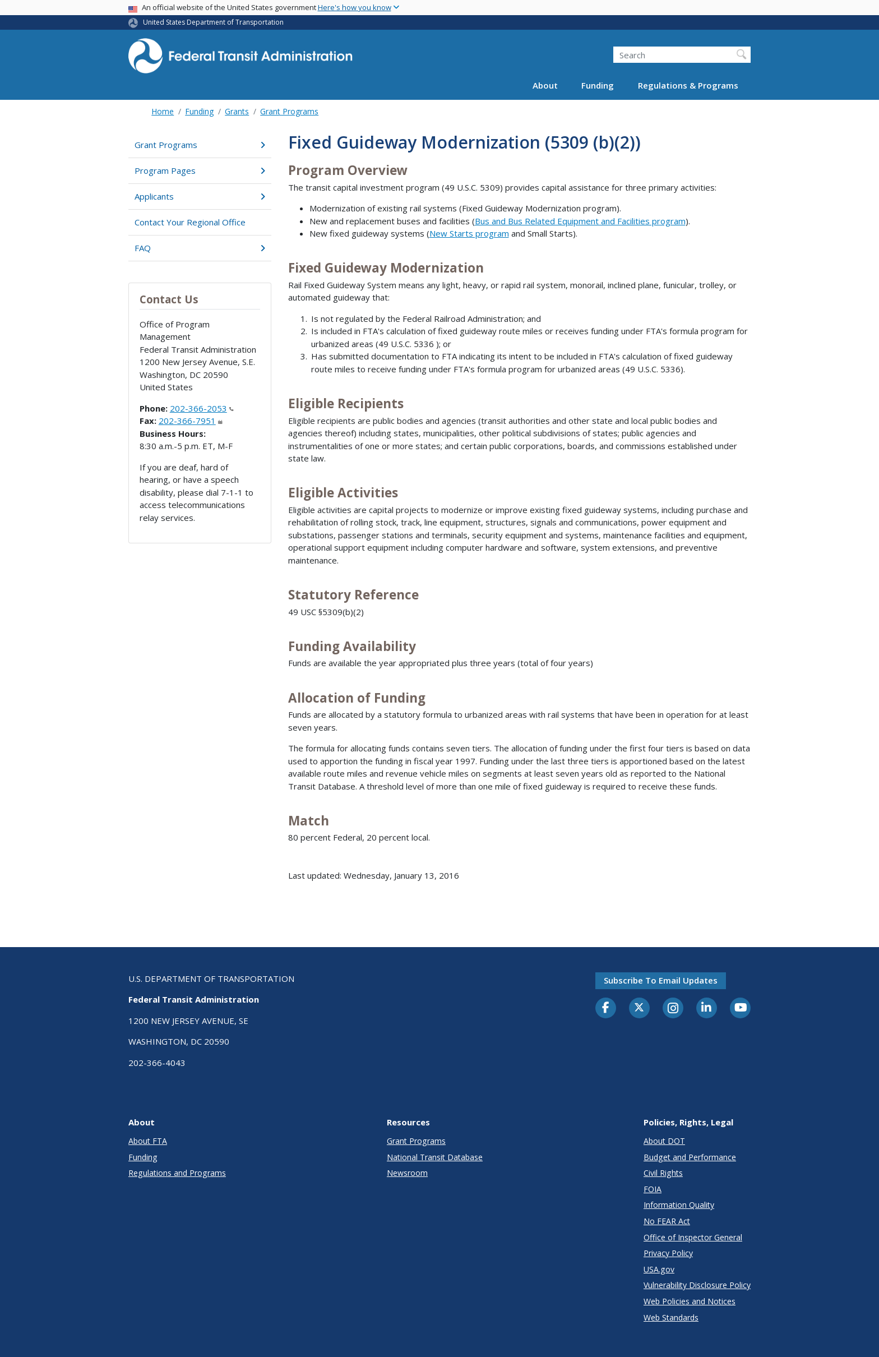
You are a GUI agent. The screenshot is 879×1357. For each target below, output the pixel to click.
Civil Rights (663, 1172)
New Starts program (469, 233)
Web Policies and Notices (689, 1301)
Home (162, 111)
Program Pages (200, 170)
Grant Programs (289, 111)
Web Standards (671, 1317)
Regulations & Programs (688, 85)
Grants (237, 111)
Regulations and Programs (177, 1172)
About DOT (664, 1141)
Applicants (200, 196)
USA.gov (659, 1269)
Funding (597, 85)
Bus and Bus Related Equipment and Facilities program (580, 221)
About (545, 85)
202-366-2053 (202, 408)
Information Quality (679, 1204)
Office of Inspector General (693, 1237)
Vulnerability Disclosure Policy (697, 1285)
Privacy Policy (668, 1253)
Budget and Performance (690, 1157)
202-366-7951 (191, 420)
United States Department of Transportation (213, 22)
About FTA (147, 1141)
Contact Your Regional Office (190, 222)
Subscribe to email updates (661, 980)
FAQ (200, 247)
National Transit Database (435, 1157)
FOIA (652, 1189)
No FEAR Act (667, 1221)
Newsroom (407, 1172)
